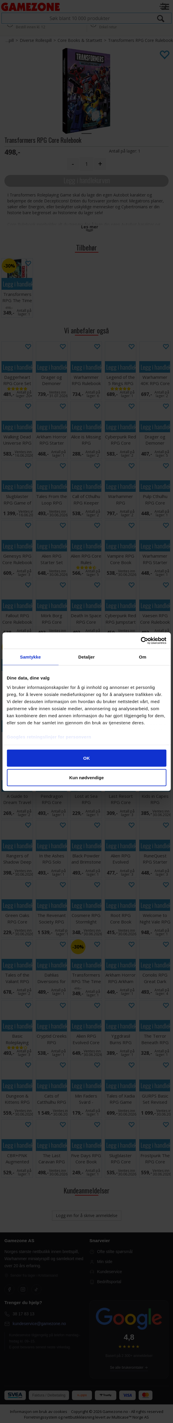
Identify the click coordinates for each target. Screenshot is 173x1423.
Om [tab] (142, 656)
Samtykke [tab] (30, 656)
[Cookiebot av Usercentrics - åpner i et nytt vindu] (140, 640)
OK (86, 758)
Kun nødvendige (86, 777)
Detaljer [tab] (86, 656)
